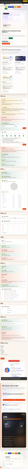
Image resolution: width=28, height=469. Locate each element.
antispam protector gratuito (22, 281)
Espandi (24, 144)
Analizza (2, 358)
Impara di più (20, 2)
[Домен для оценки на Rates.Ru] (11, 407)
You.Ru (13, 461)
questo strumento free (4, 114)
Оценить (11, 409)
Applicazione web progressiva (4, 354)
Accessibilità (2, 351)
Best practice (2, 352)
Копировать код (5, 71)
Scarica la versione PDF (6, 43)
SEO (1, 353)
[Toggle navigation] (23, 4)
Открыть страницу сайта (5, 91)
